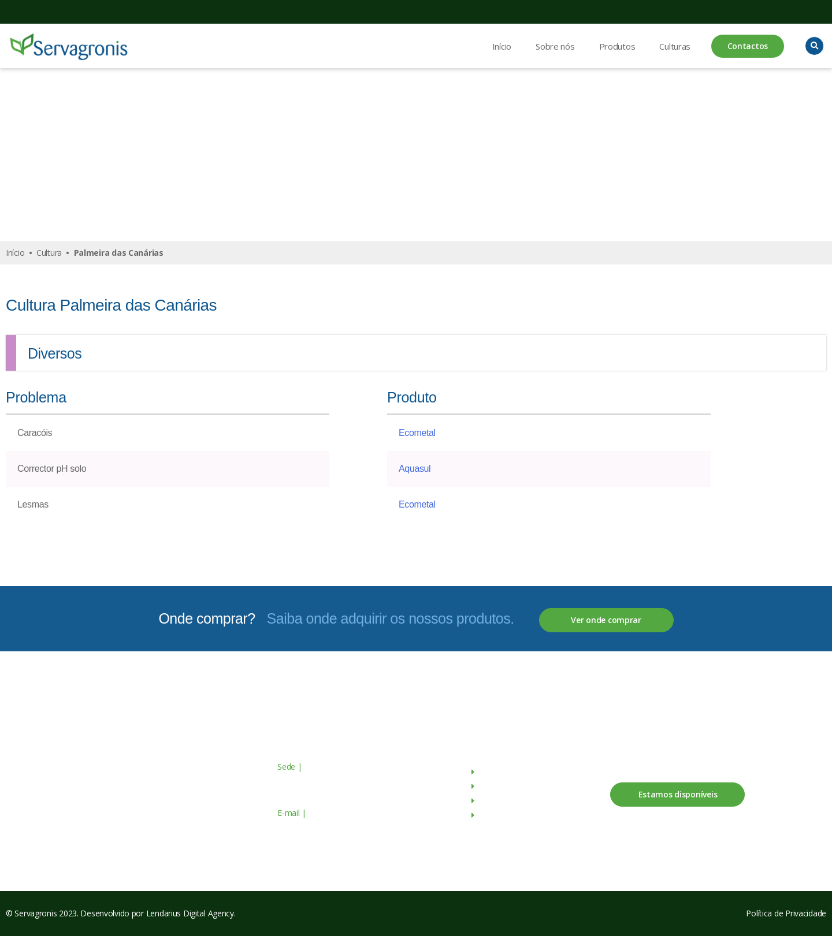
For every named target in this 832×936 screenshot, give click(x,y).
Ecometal (417, 433)
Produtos (617, 46)
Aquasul (414, 468)
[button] (814, 45)
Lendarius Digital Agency (190, 913)
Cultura (49, 252)
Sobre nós (555, 46)
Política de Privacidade (786, 913)
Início (501, 46)
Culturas (674, 46)
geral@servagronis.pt (345, 812)
